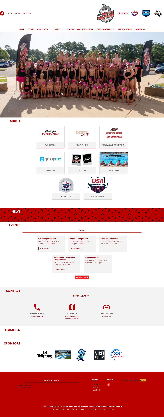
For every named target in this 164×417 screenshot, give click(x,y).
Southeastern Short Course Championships (64, 259)
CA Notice (82, 409)
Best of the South (91, 258)
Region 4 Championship (79, 239)
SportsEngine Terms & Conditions (101, 409)
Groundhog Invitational (47, 239)
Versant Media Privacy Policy (64, 409)
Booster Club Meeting (109, 239)
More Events (82, 277)
